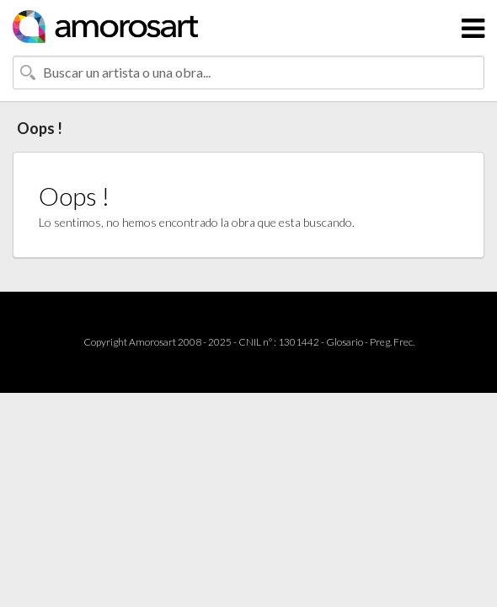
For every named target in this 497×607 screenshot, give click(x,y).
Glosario (344, 342)
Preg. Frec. (392, 342)
